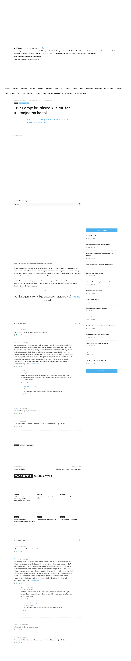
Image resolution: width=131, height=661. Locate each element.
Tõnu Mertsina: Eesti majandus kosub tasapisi (97, 343)
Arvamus (21, 103)
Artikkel (22, 100)
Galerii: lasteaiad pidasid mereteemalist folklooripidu (99, 264)
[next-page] (18, 525)
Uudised (27, 103)
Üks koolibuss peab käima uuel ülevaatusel (96, 308)
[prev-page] (15, 525)
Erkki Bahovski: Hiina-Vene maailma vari (68, 469)
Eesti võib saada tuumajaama (68, 519)
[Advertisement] (108, 186)
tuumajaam (30, 445)
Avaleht (16, 100)
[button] (43, 48)
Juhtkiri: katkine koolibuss (92, 299)
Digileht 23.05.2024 (19, 469)
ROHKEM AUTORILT (43, 476)
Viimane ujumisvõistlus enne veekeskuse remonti (98, 244)
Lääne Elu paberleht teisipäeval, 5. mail (96, 360)
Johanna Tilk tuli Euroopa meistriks (95, 317)
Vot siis (31, 373)
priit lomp (22, 445)
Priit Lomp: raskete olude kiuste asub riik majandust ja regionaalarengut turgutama (23, 498)
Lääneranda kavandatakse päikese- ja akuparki (98, 282)
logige (76, 296)
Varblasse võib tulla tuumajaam (69, 497)
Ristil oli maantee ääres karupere (94, 290)
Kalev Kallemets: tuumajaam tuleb (46, 519)
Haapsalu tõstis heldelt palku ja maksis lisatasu (97, 334)
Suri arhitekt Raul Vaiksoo (92, 235)
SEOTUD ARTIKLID (23, 476)
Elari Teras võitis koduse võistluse (94, 273)
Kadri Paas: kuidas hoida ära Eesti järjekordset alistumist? (101, 325)
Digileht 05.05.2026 (91, 352)
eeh (32, 389)
